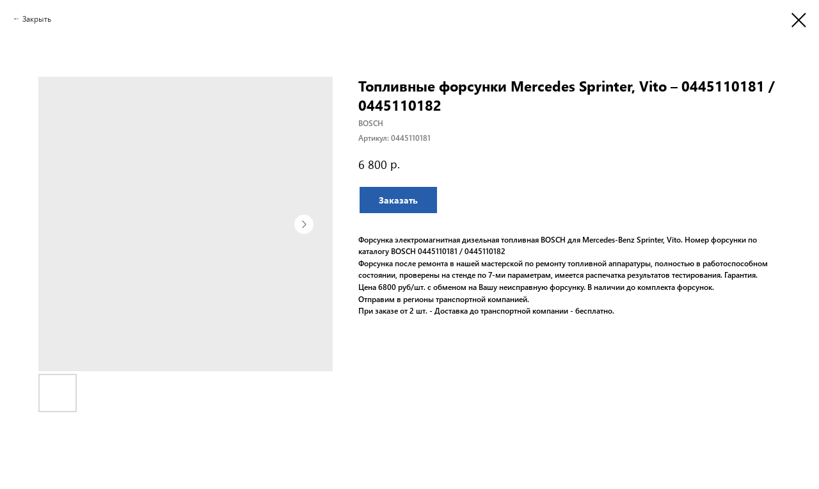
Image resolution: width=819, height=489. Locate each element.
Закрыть (36, 18)
